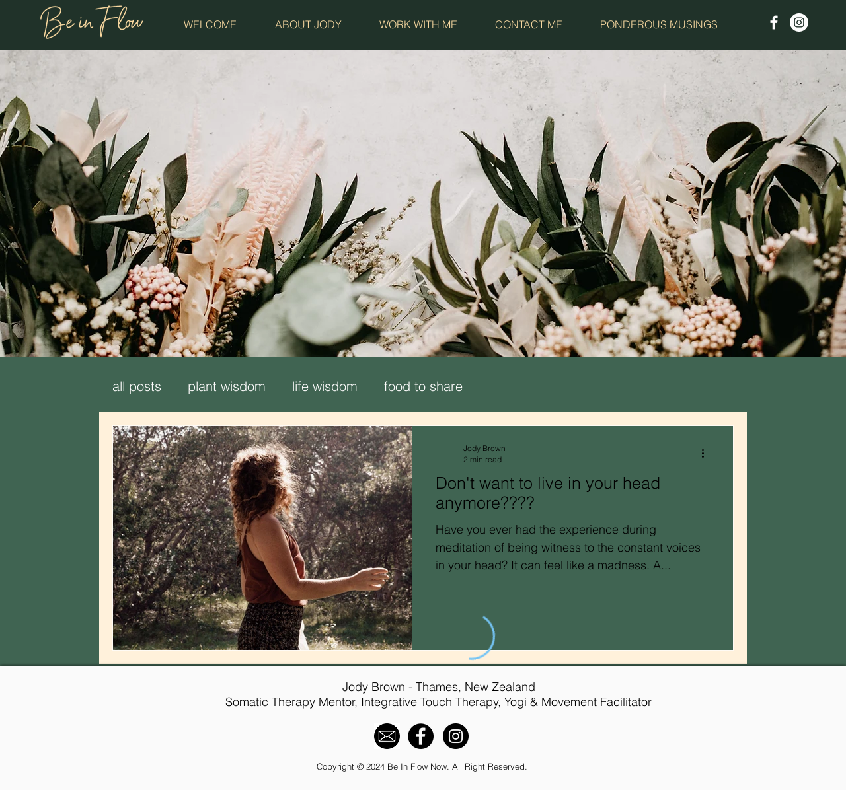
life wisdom (325, 386)
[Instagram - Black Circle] (456, 736)
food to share (423, 386)
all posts (136, 386)
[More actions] (707, 453)
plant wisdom (227, 386)
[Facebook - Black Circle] (421, 736)
